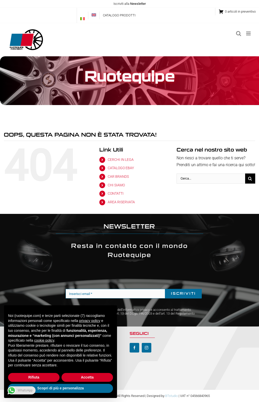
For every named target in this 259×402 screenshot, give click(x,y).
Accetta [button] (87, 377)
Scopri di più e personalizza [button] (60, 388)
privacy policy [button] (89, 321)
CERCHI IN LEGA (121, 160)
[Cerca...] (211, 178)
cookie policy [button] (44, 340)
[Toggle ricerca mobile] (238, 33)
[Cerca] (250, 178)
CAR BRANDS (118, 176)
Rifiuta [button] (33, 377)
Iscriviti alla (129, 4)
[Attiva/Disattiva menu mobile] (248, 33)
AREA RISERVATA (121, 202)
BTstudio (171, 396)
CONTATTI (116, 193)
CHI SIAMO (116, 185)
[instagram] (146, 348)
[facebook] (134, 348)
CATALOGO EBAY (121, 168)
